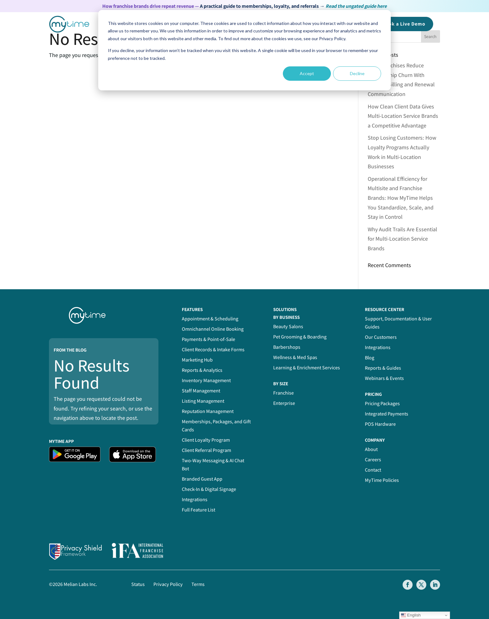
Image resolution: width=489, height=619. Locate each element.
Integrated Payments (386, 413)
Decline (357, 73)
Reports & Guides (383, 368)
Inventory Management (206, 380)
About (371, 449)
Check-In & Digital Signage (209, 489)
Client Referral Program (206, 450)
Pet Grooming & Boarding (300, 336)
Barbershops (286, 347)
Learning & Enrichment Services (306, 367)
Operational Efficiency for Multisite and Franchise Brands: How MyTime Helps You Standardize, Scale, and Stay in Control (400, 197)
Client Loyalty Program (206, 440)
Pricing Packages (382, 403)
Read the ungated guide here (356, 6)
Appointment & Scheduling (210, 318)
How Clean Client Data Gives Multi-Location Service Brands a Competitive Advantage (403, 116)
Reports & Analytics (202, 370)
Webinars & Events (384, 378)
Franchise (283, 393)
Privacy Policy (168, 584)
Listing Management (203, 401)
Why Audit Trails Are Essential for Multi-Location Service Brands (402, 239)
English (411, 615)
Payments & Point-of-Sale (208, 339)
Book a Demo (403, 24)
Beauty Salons (288, 326)
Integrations (194, 499)
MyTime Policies (382, 480)
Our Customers (381, 337)
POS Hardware (380, 424)
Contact (373, 470)
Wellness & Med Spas (295, 357)
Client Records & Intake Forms (213, 349)
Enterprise (284, 403)
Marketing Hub (197, 360)
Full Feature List (198, 509)
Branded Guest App (202, 479)
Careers (373, 459)
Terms (198, 584)
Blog (369, 357)
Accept (307, 73)
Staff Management (201, 390)
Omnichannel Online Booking (213, 329)
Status (138, 584)
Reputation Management (208, 411)
